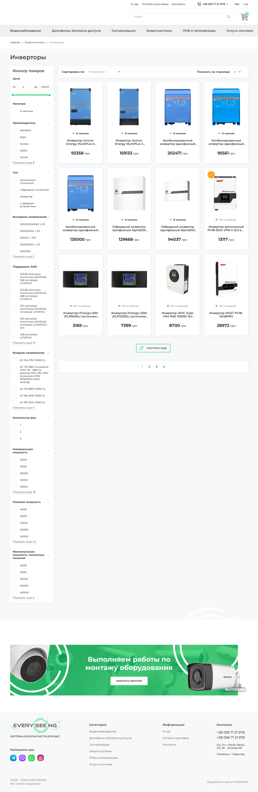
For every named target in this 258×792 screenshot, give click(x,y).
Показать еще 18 (24, 492)
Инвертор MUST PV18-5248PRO (226, 336)
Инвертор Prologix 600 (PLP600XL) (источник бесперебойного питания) (80, 336)
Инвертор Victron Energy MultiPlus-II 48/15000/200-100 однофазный (129, 149)
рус (237, 4)
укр (245, 4)
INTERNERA (240, 782)
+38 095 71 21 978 (213, 4)
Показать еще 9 (23, 597)
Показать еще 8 (23, 162)
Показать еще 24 (24, 541)
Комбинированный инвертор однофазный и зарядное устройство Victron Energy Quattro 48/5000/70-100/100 (226, 149)
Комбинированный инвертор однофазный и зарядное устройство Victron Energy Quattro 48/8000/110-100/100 (80, 242)
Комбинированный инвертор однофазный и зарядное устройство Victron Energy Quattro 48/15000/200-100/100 (177, 149)
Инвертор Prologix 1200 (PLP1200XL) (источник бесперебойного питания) (129, 336)
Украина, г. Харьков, (231, 754)
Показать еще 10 (24, 342)
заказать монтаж (129, 680)
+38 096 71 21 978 (231, 737)
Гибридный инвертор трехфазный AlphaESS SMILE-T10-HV (129, 242)
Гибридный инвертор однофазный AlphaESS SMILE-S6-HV (178, 242)
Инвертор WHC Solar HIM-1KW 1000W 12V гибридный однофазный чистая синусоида (177, 336)
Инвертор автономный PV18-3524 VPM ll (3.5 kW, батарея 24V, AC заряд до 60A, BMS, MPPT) (226, 242)
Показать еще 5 (23, 256)
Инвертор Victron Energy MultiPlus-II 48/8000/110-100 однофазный (80, 149)
